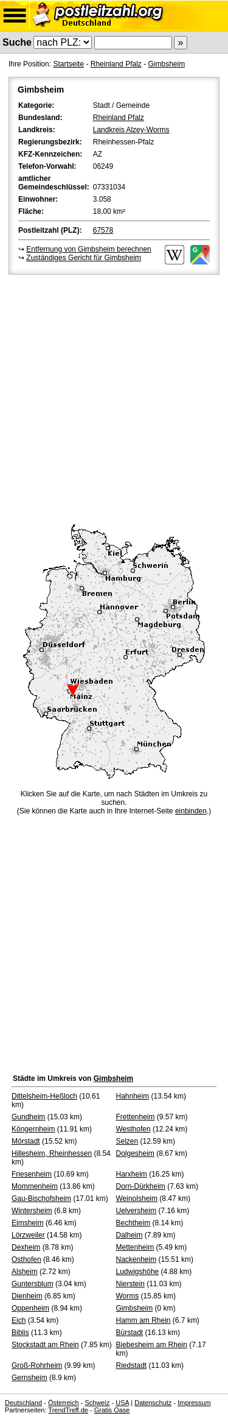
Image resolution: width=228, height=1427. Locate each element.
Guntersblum (33, 1284)
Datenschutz (152, 1402)
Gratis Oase (112, 1410)
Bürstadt (129, 1332)
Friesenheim (32, 1174)
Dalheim (129, 1235)
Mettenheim (135, 1247)
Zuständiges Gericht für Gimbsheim (83, 257)
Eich (19, 1320)
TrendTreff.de (68, 1410)
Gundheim (28, 1117)
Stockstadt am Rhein (45, 1344)
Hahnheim (133, 1096)
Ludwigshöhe (137, 1271)
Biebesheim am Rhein (151, 1344)
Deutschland (23, 1402)
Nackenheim (136, 1259)
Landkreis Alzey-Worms (131, 130)
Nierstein (130, 1284)
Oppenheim (30, 1308)
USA (122, 1402)
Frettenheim (135, 1117)
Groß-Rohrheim (37, 1365)
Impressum (194, 1402)
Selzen (127, 1141)
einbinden (191, 811)
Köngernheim (33, 1129)
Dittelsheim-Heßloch (44, 1096)
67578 (103, 230)
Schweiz (97, 1402)
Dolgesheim (135, 1153)
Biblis (20, 1332)
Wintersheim (32, 1210)
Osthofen (26, 1259)
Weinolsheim (136, 1198)
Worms (127, 1296)
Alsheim (25, 1271)
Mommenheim (35, 1186)
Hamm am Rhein (143, 1320)
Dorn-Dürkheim (140, 1186)
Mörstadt (26, 1141)
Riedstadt (131, 1365)
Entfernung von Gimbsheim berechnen (88, 249)
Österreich (63, 1402)
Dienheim (27, 1296)
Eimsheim (28, 1223)
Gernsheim (29, 1377)
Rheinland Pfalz (116, 64)
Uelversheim (136, 1210)
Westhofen (133, 1129)
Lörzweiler (28, 1235)
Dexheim (26, 1247)
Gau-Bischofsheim (41, 1198)
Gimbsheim (166, 64)
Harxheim (131, 1174)
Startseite (68, 64)
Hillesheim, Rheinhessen (52, 1153)
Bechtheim (133, 1223)
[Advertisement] (114, 397)
